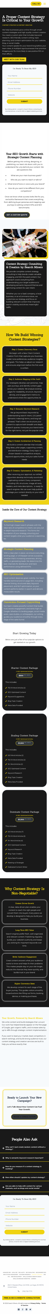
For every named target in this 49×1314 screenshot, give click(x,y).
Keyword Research (25, 1274)
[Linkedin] (26, 1309)
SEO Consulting (30, 1272)
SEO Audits (21, 1272)
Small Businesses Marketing (21, 1278)
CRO (45, 1274)
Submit (24, 101)
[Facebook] (22, 1309)
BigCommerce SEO (41, 1272)
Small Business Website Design (32, 1276)
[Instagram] (18, 1309)
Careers (33, 1278)
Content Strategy (37, 1274)
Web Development (16, 1276)
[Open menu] (44, 4)
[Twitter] (30, 1309)
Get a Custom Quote (17, 215)
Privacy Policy (35, 1303)
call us (36, 4)
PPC (9, 1276)
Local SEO (14, 1272)
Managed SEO (7, 1272)
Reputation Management (10, 1274)
